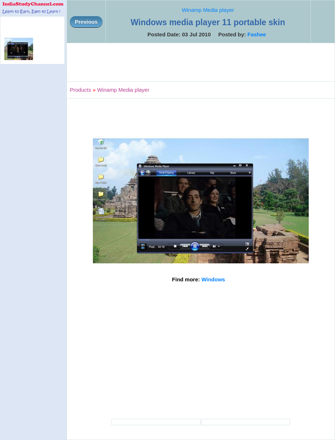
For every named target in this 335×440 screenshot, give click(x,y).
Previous (86, 22)
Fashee (256, 34)
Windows (213, 279)
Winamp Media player (208, 10)
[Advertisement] (201, 62)
